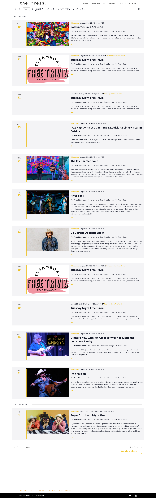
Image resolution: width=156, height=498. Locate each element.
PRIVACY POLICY (64, 490)
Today (26, 9)
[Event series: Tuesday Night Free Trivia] (115, 56)
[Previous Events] (15, 9)
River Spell (77, 195)
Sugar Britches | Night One (88, 415)
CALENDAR (95, 3)
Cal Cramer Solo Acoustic (87, 27)
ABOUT (112, 3)
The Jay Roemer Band (84, 161)
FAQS (41, 490)
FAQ (104, 3)
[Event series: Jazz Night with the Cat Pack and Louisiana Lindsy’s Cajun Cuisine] (105, 123)
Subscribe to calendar (129, 451)
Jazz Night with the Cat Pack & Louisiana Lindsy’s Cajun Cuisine (106, 129)
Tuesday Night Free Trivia (87, 59)
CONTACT (122, 3)
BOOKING (132, 3)
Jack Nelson (78, 373)
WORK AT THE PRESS (28, 490)
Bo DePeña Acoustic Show (87, 232)
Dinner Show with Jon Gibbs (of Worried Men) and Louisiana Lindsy (102, 339)
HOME (85, 3)
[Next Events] (20, 9)
